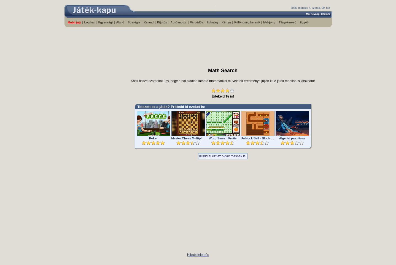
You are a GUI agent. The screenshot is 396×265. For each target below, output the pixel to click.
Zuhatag (212, 22)
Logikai (89, 22)
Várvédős (196, 22)
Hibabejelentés (198, 255)
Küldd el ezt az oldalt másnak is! (222, 156)
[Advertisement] (198, 45)
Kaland (149, 22)
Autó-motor (179, 22)
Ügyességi (105, 22)
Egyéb (304, 22)
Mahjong (269, 22)
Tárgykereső (287, 22)
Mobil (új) (74, 22)
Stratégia (134, 22)
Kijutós (162, 22)
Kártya (226, 22)
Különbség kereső (247, 22)
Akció (120, 22)
